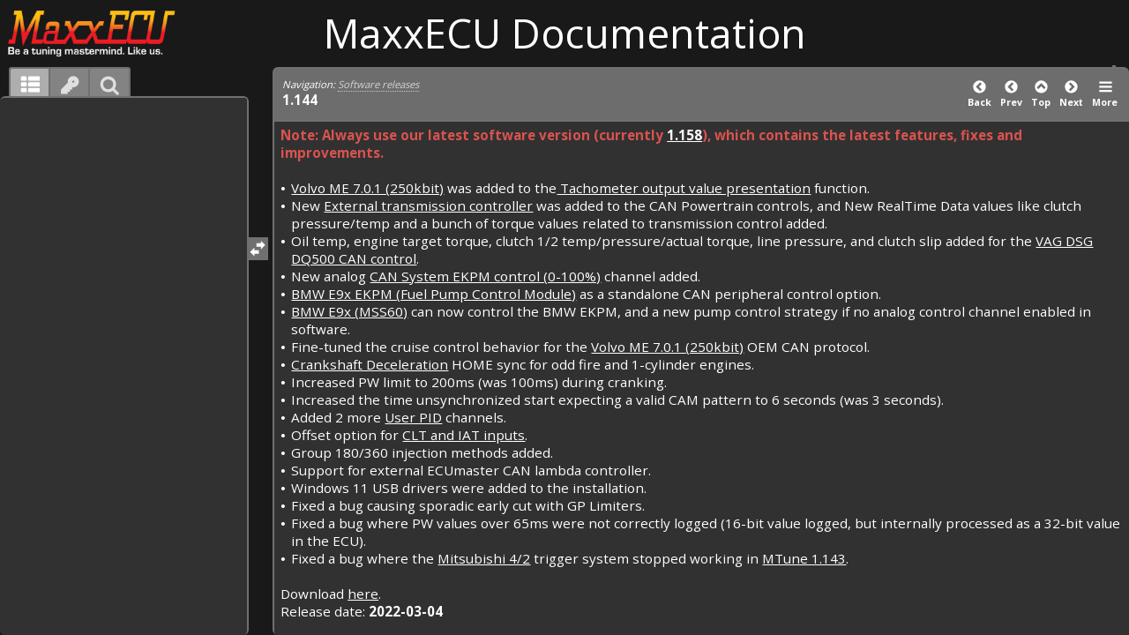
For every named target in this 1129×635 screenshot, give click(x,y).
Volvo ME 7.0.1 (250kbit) (367, 188)
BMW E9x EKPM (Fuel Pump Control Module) (433, 294)
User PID (413, 417)
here (363, 593)
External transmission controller (428, 205)
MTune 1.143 (804, 558)
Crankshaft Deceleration (369, 364)
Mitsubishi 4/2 (483, 558)
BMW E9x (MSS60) (349, 311)
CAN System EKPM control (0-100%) (485, 276)
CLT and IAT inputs (463, 435)
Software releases (378, 84)
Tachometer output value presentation (684, 188)
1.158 (684, 135)
